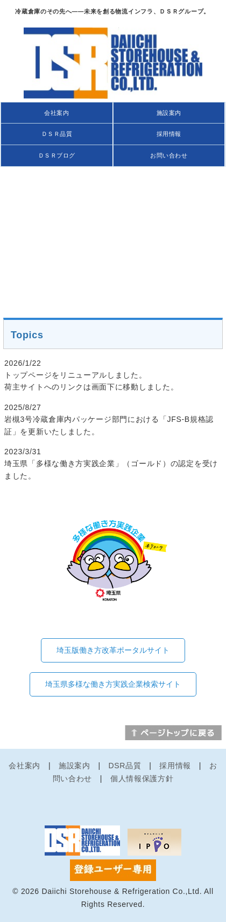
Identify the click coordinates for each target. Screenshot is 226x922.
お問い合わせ (168, 155)
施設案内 (169, 113)
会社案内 (56, 113)
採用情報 (169, 134)
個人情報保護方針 (142, 778)
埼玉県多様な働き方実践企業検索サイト (113, 684)
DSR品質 (125, 765)
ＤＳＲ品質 (57, 134)
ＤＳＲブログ (56, 155)
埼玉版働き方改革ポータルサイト (113, 650)
